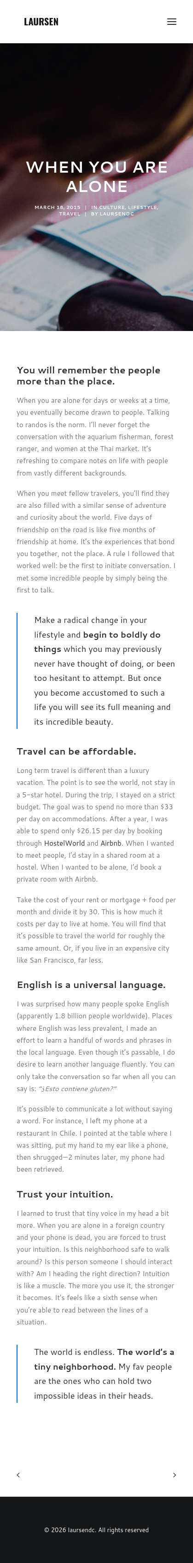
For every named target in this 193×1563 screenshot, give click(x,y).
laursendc (116, 213)
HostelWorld (64, 843)
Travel (69, 213)
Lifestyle (142, 207)
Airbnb (111, 843)
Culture (112, 207)
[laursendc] (41, 21)
